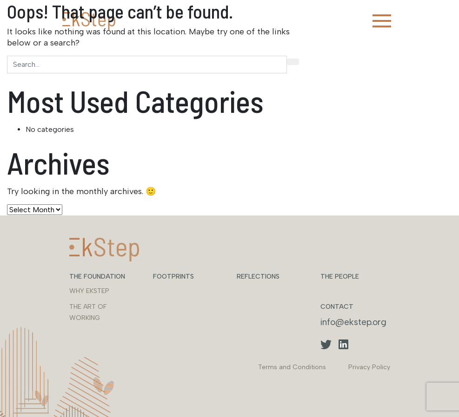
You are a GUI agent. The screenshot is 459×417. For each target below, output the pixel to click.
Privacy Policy (369, 367)
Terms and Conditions (292, 367)
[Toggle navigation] (381, 21)
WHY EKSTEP (89, 291)
